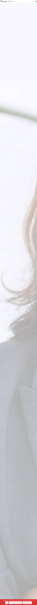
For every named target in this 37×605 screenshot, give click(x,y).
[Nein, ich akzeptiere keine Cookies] (35, 602)
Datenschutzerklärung (27, 602)
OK (6, 602)
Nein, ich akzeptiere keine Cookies (15, 602)
